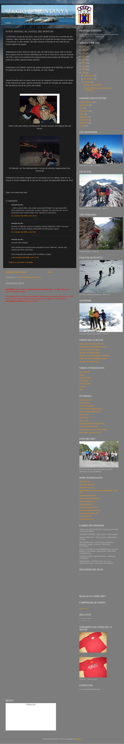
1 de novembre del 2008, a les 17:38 (24, 257)
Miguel (81, 375)
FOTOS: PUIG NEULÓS (93, 85)
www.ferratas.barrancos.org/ (89, 510)
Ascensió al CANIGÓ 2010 (89, 362)
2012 (84, 60)
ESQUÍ (82, 114)
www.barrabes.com (86, 519)
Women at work (85, 378)
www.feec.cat (84, 482)
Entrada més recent (16, 272)
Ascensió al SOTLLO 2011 (89, 350)
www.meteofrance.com (87, 495)
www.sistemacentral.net (88, 507)
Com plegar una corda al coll (90, 432)
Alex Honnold (84, 372)
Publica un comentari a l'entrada (21, 262)
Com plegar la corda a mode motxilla (93, 429)
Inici (50, 272)
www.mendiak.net (86, 504)
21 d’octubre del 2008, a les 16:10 (23, 216)
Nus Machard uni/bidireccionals (91, 409)
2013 (84, 56)
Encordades (83, 381)
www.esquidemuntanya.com (89, 498)
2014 (84, 53)
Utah (81, 389)
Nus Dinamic (84, 418)
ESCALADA (83, 111)
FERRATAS (83, 117)
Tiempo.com (31, 704)
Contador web (83, 608)
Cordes (82, 387)
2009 (84, 69)
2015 (84, 50)
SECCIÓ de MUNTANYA (36, 11)
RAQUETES (84, 120)
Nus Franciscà (84, 403)
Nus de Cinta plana (86, 406)
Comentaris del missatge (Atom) (29, 277)
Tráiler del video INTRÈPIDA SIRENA (93, 359)
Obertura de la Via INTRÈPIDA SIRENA (94, 356)
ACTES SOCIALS (86, 102)
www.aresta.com (85, 516)
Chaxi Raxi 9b (84, 384)
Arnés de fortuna (85, 400)
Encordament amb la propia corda (92, 424)
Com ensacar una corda (88, 426)
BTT (81, 108)
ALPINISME (83, 105)
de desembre (89, 75)
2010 (84, 66)
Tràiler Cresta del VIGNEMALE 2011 (93, 347)
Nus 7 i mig (83, 421)
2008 (84, 73)
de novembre (89, 79)
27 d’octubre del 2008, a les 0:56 (23, 232)
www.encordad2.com (87, 501)
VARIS (81, 126)
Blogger (78, 739)
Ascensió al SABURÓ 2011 (89, 353)
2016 (84, 47)
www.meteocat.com (86, 487)
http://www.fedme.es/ (87, 484)
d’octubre (87, 82)
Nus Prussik (83, 415)
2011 (84, 63)
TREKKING (83, 123)
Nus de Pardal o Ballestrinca (89, 412)
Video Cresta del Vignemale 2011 (91, 344)
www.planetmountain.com (88, 513)
